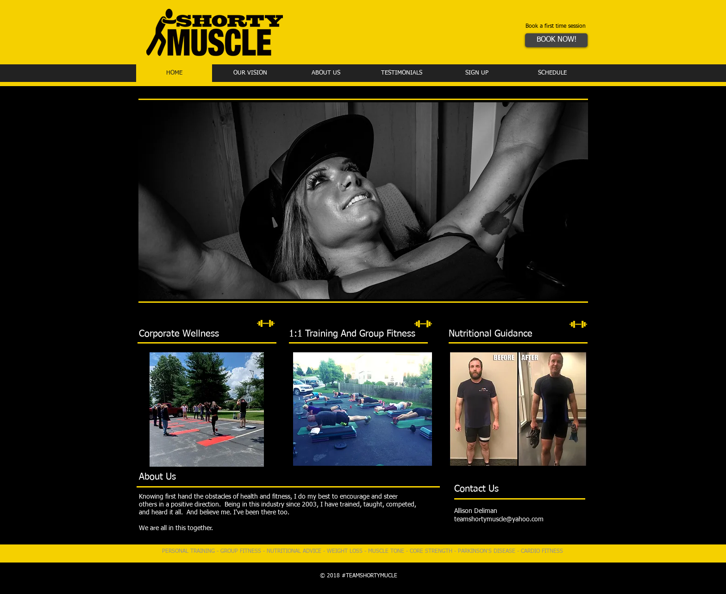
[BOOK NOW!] (556, 40)
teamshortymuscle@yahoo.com (499, 519)
